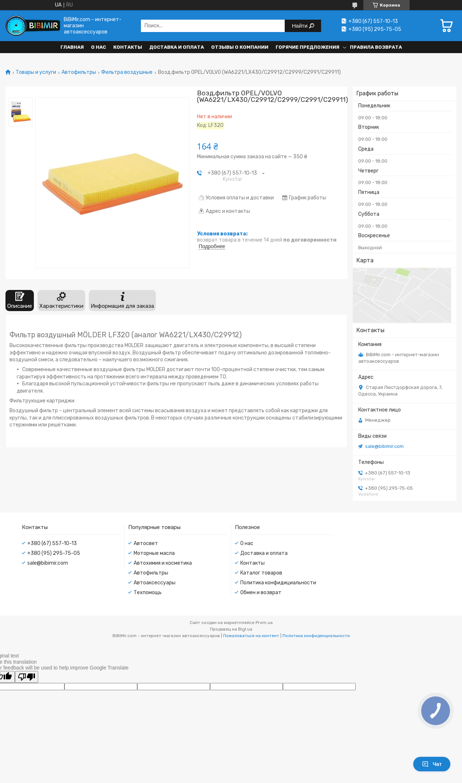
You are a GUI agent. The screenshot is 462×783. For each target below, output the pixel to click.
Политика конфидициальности (278, 583)
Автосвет (146, 543)
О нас (98, 47)
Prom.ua (264, 622)
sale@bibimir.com (384, 446)
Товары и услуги (36, 72)
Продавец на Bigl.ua (231, 629)
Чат (432, 764)
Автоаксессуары (154, 583)
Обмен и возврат (260, 592)
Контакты (127, 47)
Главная (72, 47)
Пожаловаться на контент (251, 635)
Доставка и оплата (176, 47)
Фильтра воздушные (127, 72)
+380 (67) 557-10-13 (52, 543)
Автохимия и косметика (163, 563)
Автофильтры (79, 72)
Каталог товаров (261, 573)
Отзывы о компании (239, 47)
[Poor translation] (26, 677)
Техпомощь (148, 592)
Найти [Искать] (300, 26)
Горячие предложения (307, 47)
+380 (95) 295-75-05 (53, 553)
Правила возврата (376, 47)
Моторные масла (154, 553)
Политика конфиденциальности (316, 635)
